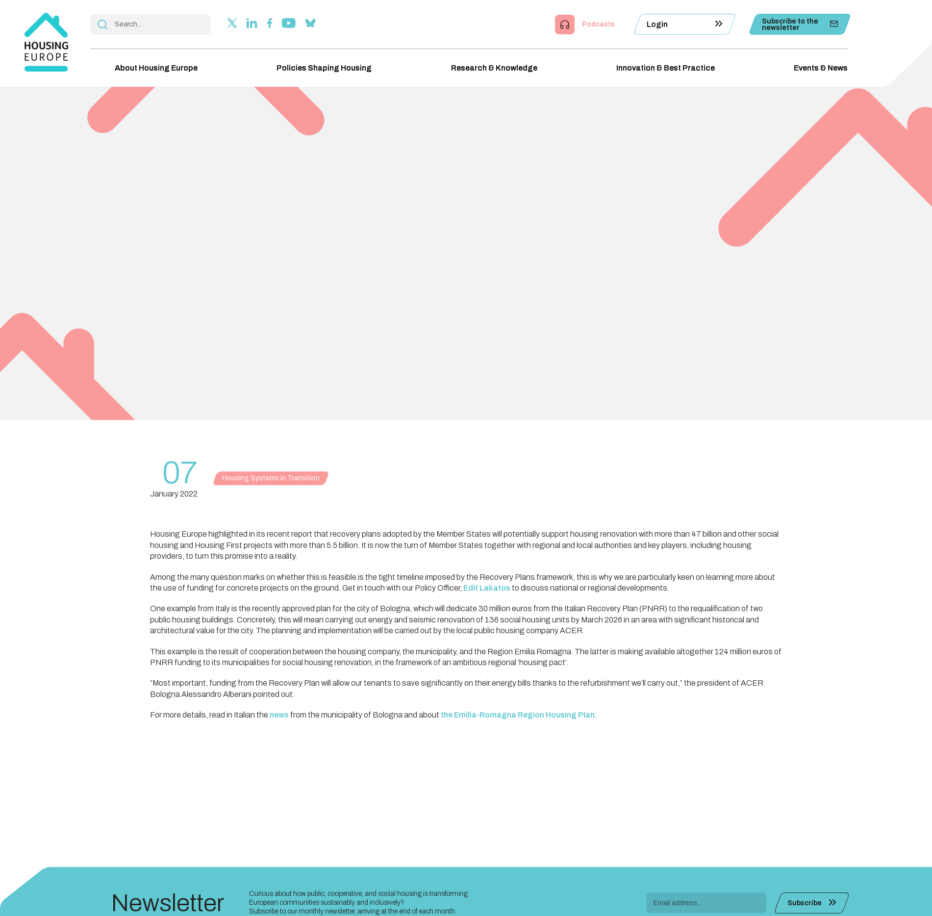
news (279, 715)
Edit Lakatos (486, 588)
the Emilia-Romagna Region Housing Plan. (519, 715)
